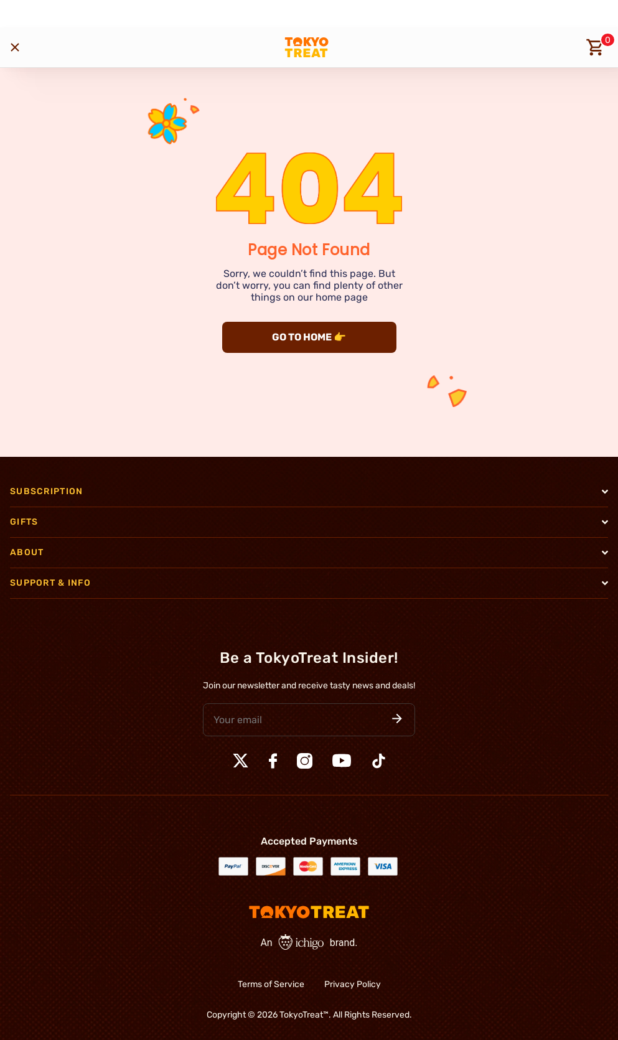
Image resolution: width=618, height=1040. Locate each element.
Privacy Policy (352, 984)
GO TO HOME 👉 (309, 337)
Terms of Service (271, 984)
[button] (397, 719)
